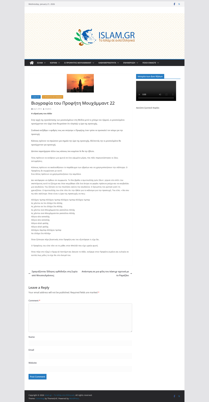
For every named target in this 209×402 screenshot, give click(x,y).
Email (31, 349)
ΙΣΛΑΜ (40, 62)
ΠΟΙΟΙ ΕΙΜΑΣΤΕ (149, 62)
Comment (34, 300)
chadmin (48, 109)
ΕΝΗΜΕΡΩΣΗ (129, 62)
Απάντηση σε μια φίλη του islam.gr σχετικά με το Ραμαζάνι (107, 273)
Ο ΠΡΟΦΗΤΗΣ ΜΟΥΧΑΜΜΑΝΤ (77, 62)
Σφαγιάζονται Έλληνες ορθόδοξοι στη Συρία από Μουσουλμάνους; (53, 273)
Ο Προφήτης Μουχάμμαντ (52, 97)
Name (32, 336)
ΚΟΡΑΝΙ (53, 62)
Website (33, 362)
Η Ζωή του (36, 97)
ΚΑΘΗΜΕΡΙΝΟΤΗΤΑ (107, 62)
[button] (44, 63)
